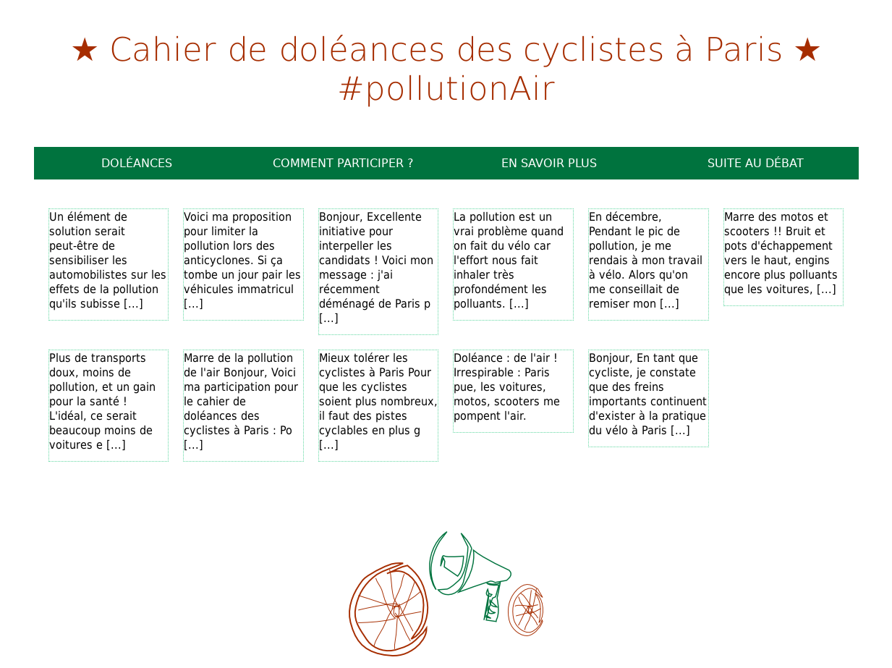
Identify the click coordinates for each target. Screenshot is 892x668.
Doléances (136, 162)
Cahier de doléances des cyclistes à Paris (446, 47)
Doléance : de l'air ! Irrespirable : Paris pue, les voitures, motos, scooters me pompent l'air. (507, 386)
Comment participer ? (343, 162)
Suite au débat (756, 162)
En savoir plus (549, 162)
